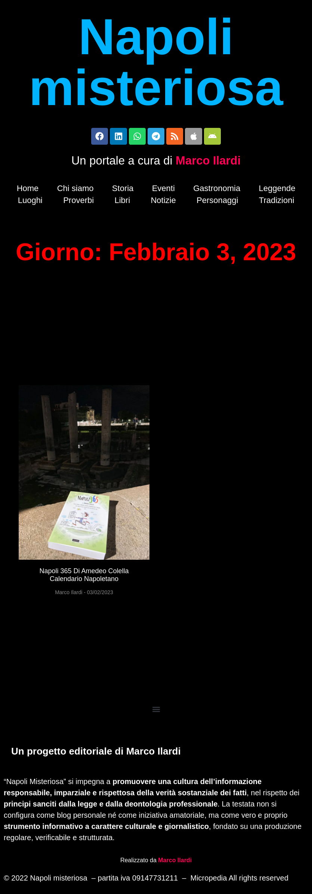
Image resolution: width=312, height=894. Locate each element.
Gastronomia (216, 190)
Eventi (163, 190)
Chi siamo (75, 190)
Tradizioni (276, 202)
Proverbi (78, 202)
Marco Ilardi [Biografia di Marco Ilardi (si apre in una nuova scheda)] (175, 861)
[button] (156, 711)
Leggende (277, 190)
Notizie (163, 202)
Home (28, 190)
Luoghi (30, 202)
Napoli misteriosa (156, 62)
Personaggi (217, 202)
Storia (122, 190)
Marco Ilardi (208, 162)
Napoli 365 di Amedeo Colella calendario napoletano (84, 577)
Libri (122, 202)
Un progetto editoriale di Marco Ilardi (96, 752)
